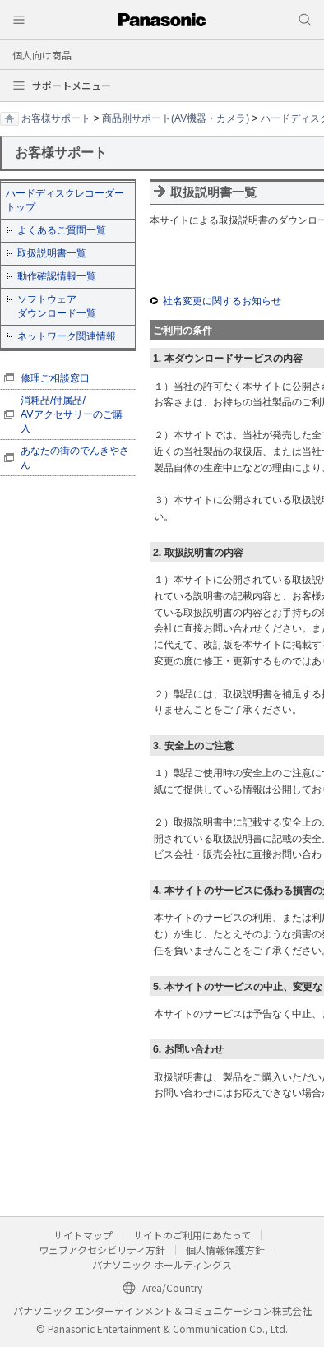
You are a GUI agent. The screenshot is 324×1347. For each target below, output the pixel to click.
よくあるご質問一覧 (61, 230)
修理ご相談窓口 (55, 378)
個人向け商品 (42, 55)
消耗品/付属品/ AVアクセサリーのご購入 (72, 414)
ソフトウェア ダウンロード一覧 (56, 306)
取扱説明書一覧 (51, 253)
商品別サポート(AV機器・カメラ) (175, 118)
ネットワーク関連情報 (66, 336)
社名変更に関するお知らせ (222, 301)
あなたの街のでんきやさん (75, 457)
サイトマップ (83, 1235)
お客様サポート (55, 118)
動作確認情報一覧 (56, 276)
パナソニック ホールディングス (162, 1264)
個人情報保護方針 (225, 1250)
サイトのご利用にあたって (192, 1235)
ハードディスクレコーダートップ (65, 200)
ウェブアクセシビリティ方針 (102, 1250)
